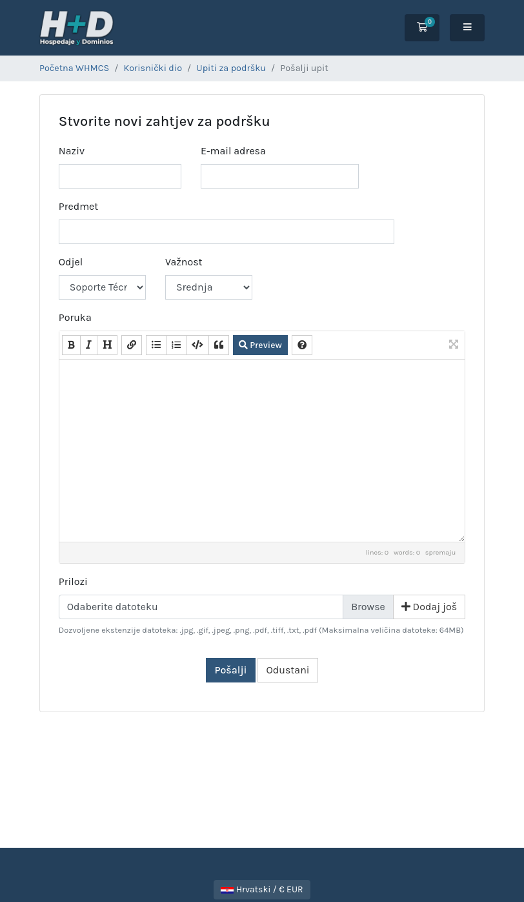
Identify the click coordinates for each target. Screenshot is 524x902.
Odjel (71, 262)
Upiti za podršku (231, 68)
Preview (260, 345)
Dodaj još (429, 606)
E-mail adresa (233, 151)
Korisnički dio (153, 68)
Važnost (184, 262)
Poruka (75, 317)
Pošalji (230, 670)
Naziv (72, 151)
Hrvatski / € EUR (262, 889)
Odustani (287, 670)
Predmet (79, 206)
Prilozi (73, 581)
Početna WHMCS (74, 68)
